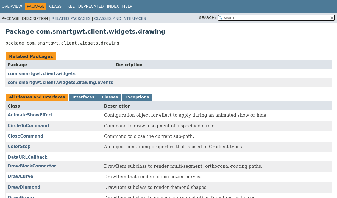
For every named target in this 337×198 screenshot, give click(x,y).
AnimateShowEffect (30, 114)
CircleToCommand (28, 125)
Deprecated (91, 6)
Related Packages (71, 18)
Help (127, 6)
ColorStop (19, 146)
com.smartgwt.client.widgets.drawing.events (60, 82)
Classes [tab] (110, 97)
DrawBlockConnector (32, 166)
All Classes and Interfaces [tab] (37, 97)
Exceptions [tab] (137, 97)
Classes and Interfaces (120, 18)
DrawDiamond (24, 187)
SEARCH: (207, 17)
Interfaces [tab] (83, 97)
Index (113, 6)
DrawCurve (20, 176)
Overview (12, 6)
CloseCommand (25, 136)
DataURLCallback (27, 157)
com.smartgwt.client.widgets (42, 73)
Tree (70, 6)
